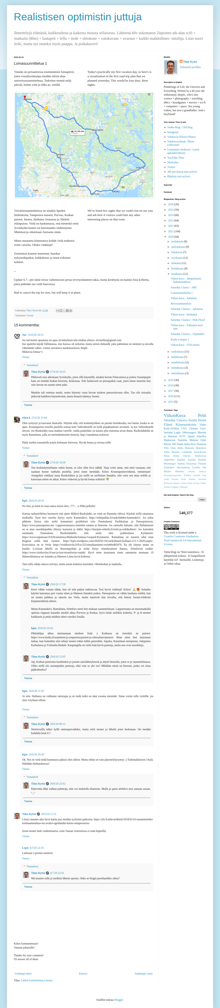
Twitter (171, 167)
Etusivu (83, 973)
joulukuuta (177, 241)
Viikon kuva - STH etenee (185, 344)
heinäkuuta (177, 268)
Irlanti (180, 444)
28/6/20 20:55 (36, 500)
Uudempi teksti (23, 973)
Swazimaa (191, 463)
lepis (25, 500)
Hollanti (187, 475)
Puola (183, 479)
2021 (171, 231)
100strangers (189, 432)
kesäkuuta (177, 273)
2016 (171, 396)
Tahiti (166, 452)
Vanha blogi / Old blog (179, 127)
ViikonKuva (174, 415)
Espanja (192, 459)
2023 (171, 220)
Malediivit (201, 448)
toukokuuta (178, 351)
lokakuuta (177, 252)
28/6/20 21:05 (36, 690)
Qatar (189, 483)
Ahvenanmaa (183, 467)
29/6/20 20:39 (36, 754)
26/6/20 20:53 (35, 334)
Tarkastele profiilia (190, 67)
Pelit (202, 415)
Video (203, 424)
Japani (191, 436)
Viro (166, 447)
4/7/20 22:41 (57, 872)
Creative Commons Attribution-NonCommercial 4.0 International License (182, 540)
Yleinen (193, 428)
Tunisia (167, 487)
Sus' (24, 334)
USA (184, 428)
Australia (202, 479)
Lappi (177, 432)
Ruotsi (167, 444)
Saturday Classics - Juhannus (187, 308)
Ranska (192, 479)
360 (174, 444)
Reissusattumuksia (181, 303)
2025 (171, 209)
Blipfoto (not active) (178, 176)
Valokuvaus (200, 455)
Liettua (183, 483)
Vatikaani (183, 487)
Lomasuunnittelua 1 (182, 292)
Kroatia (175, 479)
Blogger (118, 999)
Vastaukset (32, 365)
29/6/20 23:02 (57, 783)
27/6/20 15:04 (39, 417)
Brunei (176, 483)
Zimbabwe (169, 467)
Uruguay (175, 487)
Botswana (168, 483)
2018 (171, 385)
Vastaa (25, 356)
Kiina (176, 455)
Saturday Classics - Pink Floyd (188, 319)
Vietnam (202, 463)
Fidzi (203, 440)
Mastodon (172, 162)
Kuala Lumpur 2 (180, 339)
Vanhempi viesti (144, 973)
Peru (193, 444)
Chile (173, 448)
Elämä (168, 424)
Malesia (193, 440)
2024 (171, 215)
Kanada (196, 475)
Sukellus (201, 436)
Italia (187, 444)
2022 (171, 225)
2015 (171, 401)
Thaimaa (201, 444)
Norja (166, 455)
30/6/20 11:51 (48, 813)
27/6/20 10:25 (57, 371)
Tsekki (203, 483)
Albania (191, 471)
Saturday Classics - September (187, 333)
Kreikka (202, 459)
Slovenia (179, 471)
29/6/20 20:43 (45, 628)
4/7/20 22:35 (37, 847)
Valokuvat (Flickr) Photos (181, 136)
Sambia (181, 463)
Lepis (25, 847)
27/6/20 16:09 (57, 462)
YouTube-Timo (175, 157)
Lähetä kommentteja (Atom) (36, 980)
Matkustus (169, 440)
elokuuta (176, 263)
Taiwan (186, 455)
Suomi (30, 315)
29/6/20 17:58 (57, 584)
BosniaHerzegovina (172, 475)
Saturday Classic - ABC (184, 287)
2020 (171, 236)
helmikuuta (178, 367)
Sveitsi (196, 483)
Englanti (181, 459)
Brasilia (176, 452)
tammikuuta (178, 373)
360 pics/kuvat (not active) (182, 171)
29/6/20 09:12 (57, 723)
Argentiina (169, 459)
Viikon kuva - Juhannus (184, 298)
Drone (202, 420)
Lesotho (196, 467)
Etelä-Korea (200, 452)
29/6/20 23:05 (57, 656)
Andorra (202, 471)
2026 (171, 204)
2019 (171, 380)
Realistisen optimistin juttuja (78, 17)
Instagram (172, 132)
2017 (171, 390)
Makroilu (189, 448)
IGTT (182, 436)
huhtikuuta (177, 356)
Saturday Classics (175, 420)
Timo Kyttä (38, 371)
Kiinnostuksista (186, 424)
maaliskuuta (178, 362)
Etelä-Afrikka (171, 428)
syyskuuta (177, 257)
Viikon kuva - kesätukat (184, 314)
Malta (180, 448)
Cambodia (187, 452)
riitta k (26, 417)
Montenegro (170, 463)
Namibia (182, 440)
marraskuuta (178, 246)
